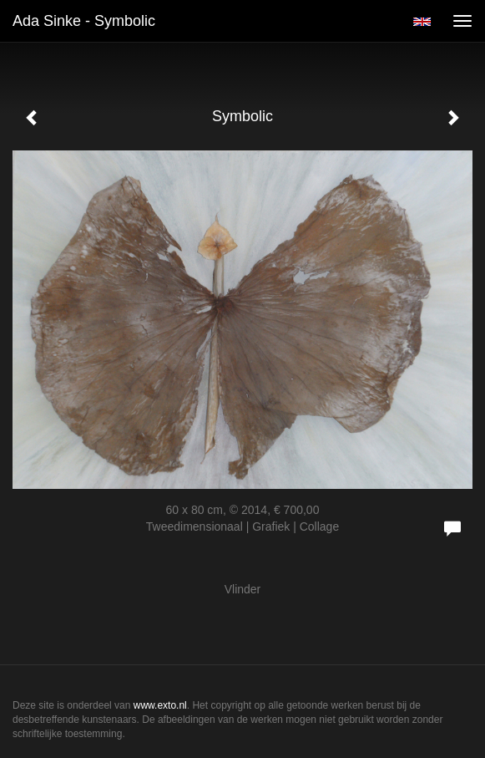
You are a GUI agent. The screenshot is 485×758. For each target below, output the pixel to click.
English (422, 22)
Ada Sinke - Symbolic (84, 21)
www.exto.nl (160, 705)
